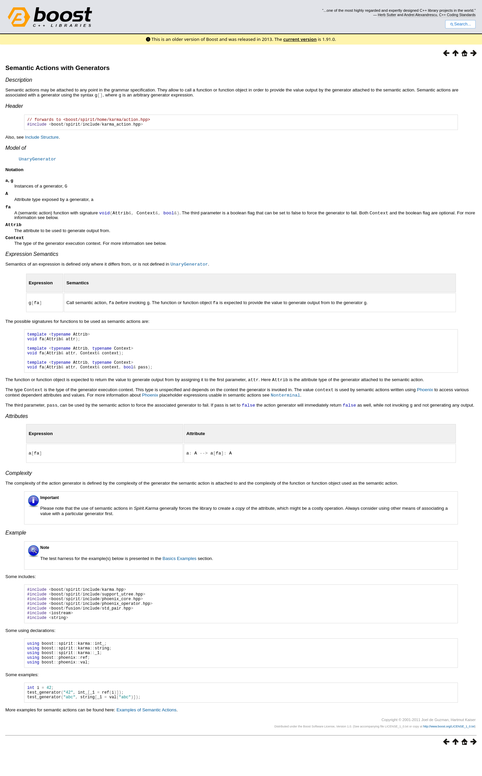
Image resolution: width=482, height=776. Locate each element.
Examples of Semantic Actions (146, 734)
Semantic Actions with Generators (57, 67)
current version (300, 39)
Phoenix (425, 400)
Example (15, 542)
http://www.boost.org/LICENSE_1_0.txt (449, 751)
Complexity (18, 482)
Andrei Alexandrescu (420, 15)
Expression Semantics (31, 258)
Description (18, 80)
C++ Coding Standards (457, 15)
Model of (15, 149)
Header (14, 106)
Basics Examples (179, 567)
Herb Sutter (387, 15)
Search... (460, 24)
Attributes (16, 426)
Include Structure (42, 138)
